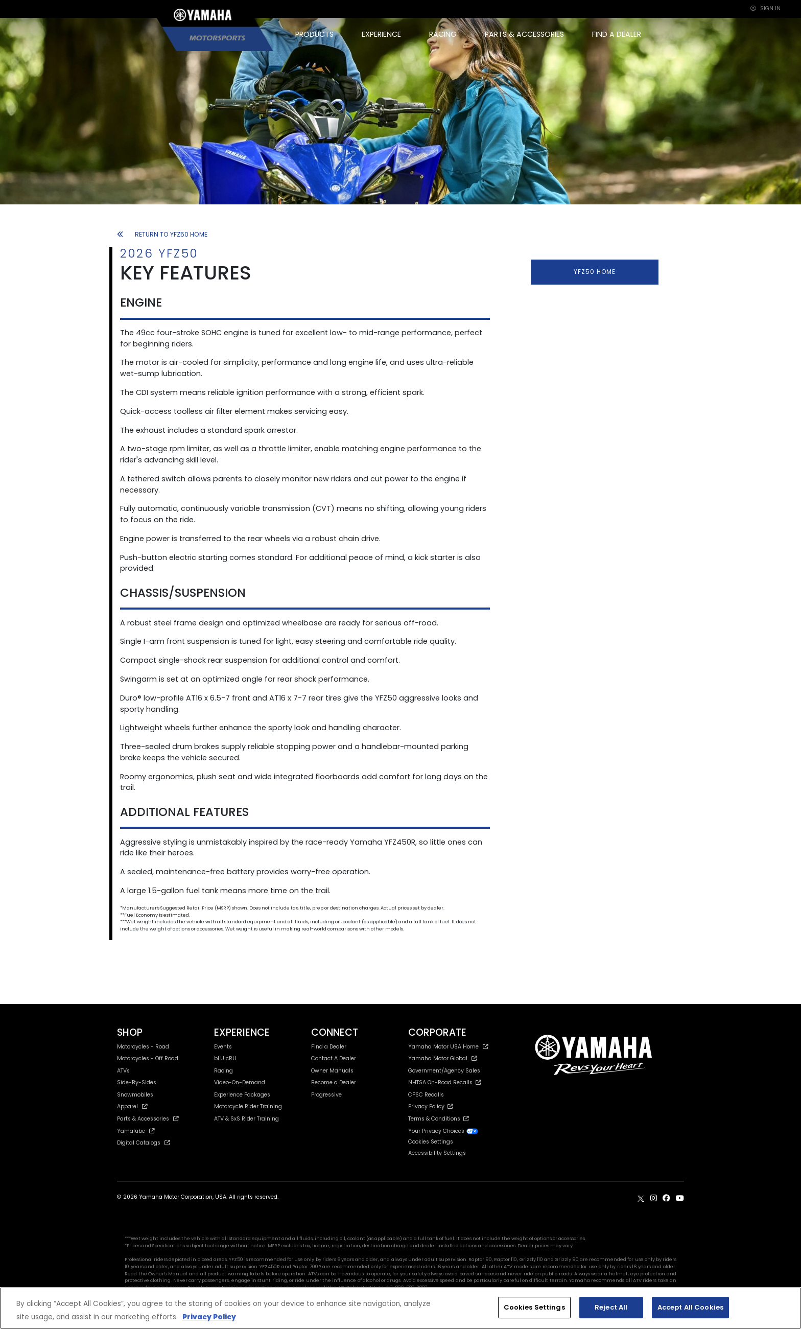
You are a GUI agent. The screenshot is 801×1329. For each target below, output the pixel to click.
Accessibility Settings (437, 1153)
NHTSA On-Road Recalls (444, 1082)
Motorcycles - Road (143, 1047)
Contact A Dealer (333, 1058)
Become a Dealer (333, 1082)
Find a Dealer (328, 1047)
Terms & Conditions (438, 1119)
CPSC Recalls (426, 1095)
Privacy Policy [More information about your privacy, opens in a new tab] (209, 1317)
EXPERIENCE (381, 34)
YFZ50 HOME (595, 272)
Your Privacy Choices (443, 1131)
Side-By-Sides (136, 1082)
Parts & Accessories (148, 1119)
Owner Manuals (332, 1071)
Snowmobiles (135, 1095)
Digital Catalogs (143, 1143)
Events (223, 1047)
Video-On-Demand (239, 1082)
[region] (400, 1308)
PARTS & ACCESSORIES (524, 34)
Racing (223, 1071)
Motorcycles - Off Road (147, 1058)
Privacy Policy (430, 1106)
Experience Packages (242, 1095)
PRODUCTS (314, 34)
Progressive (326, 1095)
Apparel (132, 1106)
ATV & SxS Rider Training (246, 1119)
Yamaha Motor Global (442, 1058)
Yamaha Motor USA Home (448, 1047)
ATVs (123, 1071)
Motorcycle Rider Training (248, 1106)
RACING (443, 34)
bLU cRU (225, 1058)
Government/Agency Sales (444, 1071)
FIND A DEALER (616, 34)
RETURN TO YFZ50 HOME (162, 234)
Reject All (611, 1307)
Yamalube (136, 1131)
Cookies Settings (430, 1142)
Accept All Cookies (690, 1307)
